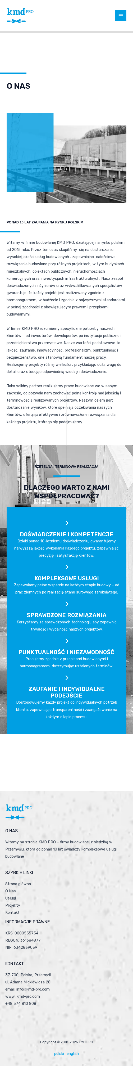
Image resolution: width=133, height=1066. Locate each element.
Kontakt (12, 912)
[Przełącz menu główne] (120, 15)
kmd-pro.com (28, 996)
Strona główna (18, 883)
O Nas (10, 891)
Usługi (10, 898)
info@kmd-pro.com (33, 989)
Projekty (12, 905)
